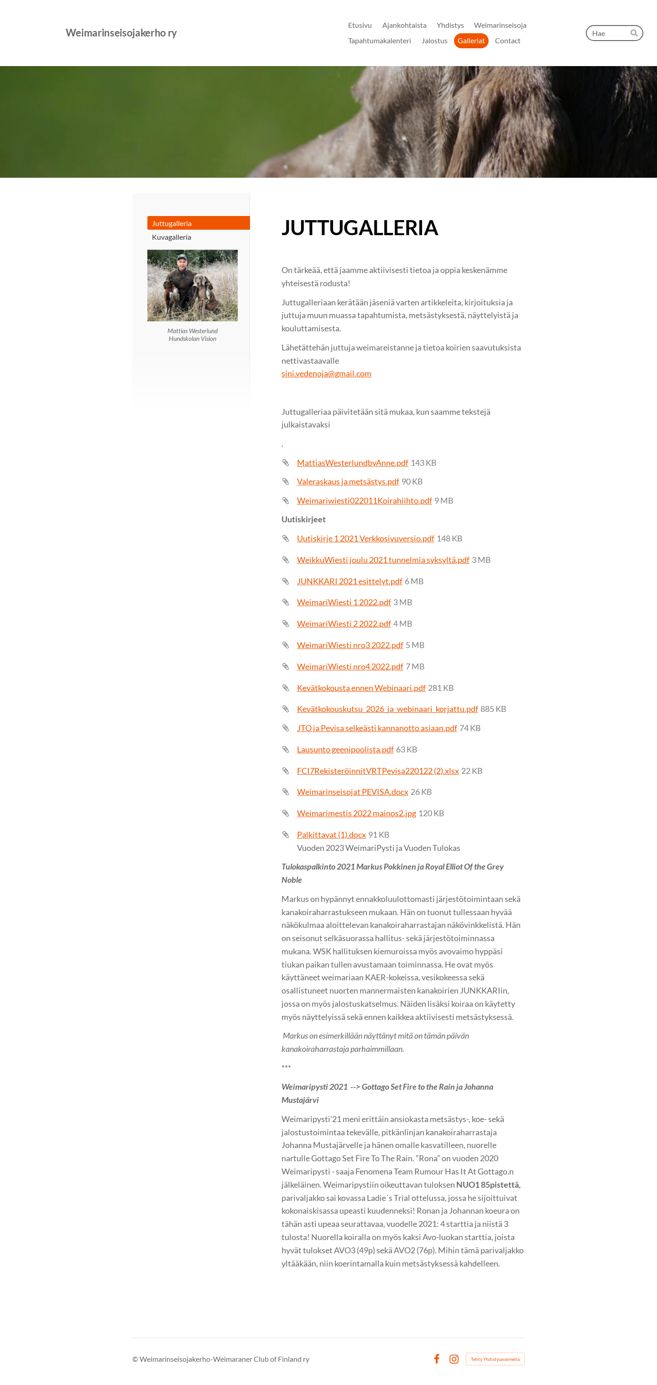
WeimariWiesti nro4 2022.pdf (350, 666)
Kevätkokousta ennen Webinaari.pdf (361, 688)
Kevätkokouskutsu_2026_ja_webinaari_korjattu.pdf (387, 709)
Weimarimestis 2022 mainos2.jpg (356, 813)
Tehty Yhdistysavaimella (495, 1359)
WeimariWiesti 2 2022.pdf (344, 623)
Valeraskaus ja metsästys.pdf (348, 481)
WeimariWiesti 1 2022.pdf (344, 602)
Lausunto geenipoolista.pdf (345, 749)
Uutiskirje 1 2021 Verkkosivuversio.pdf (365, 538)
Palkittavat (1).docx (331, 834)
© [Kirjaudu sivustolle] (136, 1358)
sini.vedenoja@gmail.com (326, 373)
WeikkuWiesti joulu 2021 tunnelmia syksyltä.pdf (383, 560)
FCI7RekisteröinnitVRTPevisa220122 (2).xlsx (378, 771)
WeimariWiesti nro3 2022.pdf (350, 645)
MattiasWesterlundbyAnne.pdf (352, 463)
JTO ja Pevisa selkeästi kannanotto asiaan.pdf (377, 728)
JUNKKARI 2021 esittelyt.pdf (349, 581)
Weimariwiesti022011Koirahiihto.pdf (364, 500)
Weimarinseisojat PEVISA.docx (352, 792)
